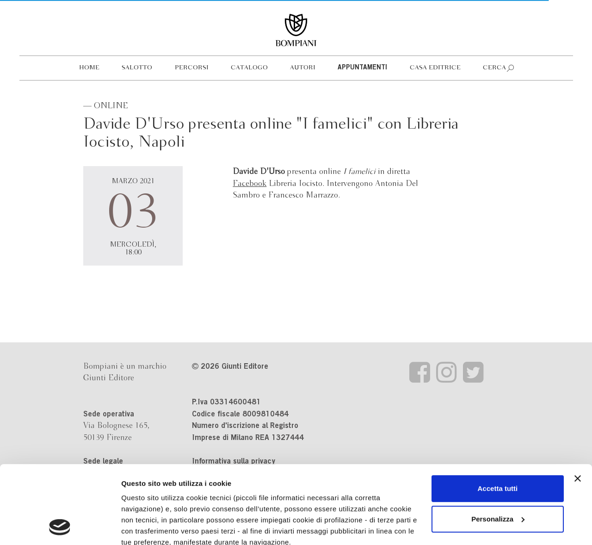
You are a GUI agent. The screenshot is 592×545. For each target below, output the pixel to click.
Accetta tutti (498, 415)
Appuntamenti (362, 68)
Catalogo (249, 68)
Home (89, 68)
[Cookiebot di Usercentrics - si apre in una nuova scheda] (59, 527)
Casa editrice (435, 68)
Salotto (137, 68)
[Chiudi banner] (577, 405)
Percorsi (192, 68)
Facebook (249, 184)
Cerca (494, 68)
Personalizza (497, 446)
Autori (302, 68)
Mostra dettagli (146, 527)
